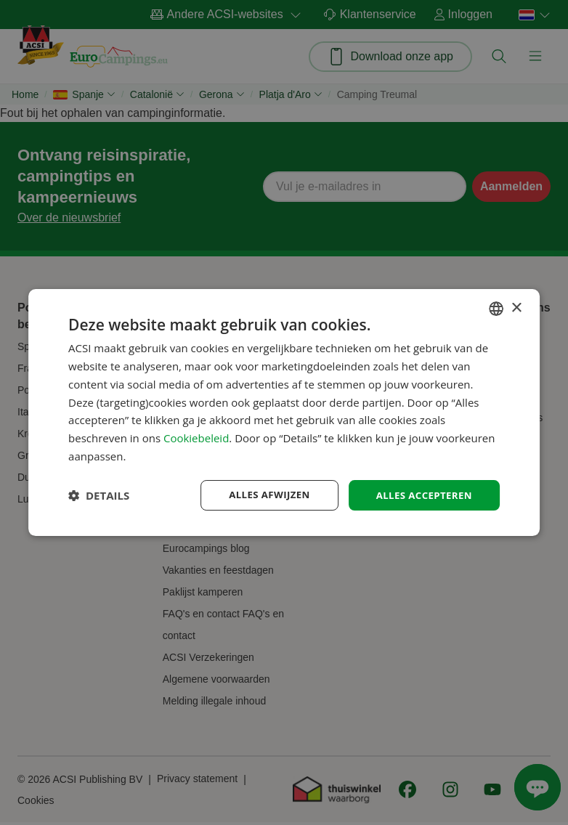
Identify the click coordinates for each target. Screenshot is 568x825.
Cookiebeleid (196, 437)
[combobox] (496, 308)
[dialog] (284, 412)
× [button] (516, 306)
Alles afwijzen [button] (262, 494)
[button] (98, 495)
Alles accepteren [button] (421, 494)
